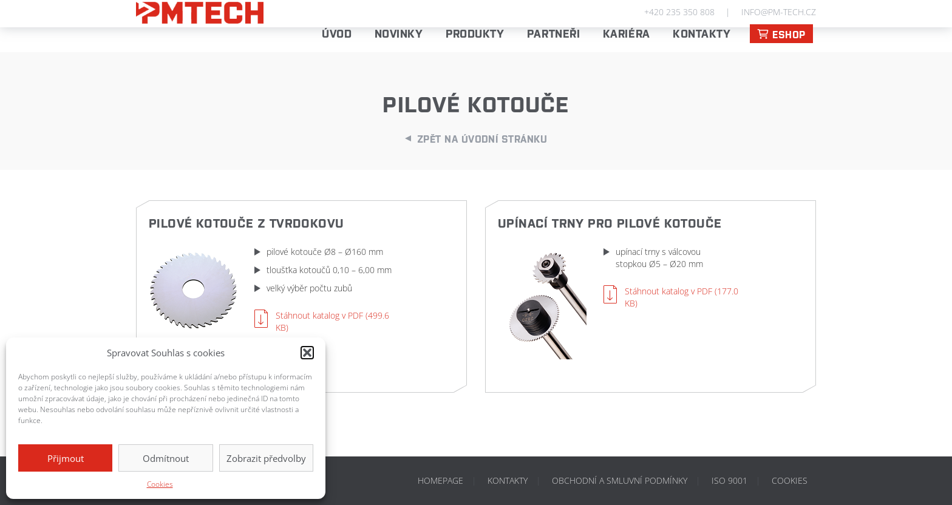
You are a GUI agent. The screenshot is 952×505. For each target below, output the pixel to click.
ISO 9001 (729, 480)
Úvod (337, 32)
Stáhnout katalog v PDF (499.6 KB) (332, 321)
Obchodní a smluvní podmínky (619, 480)
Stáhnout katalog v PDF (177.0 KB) (681, 297)
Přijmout (65, 458)
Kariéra (626, 32)
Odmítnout (166, 458)
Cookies (160, 484)
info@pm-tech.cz (778, 12)
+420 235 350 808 (679, 12)
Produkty (475, 32)
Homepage (440, 480)
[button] (307, 353)
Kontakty (701, 32)
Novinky (399, 32)
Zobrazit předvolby (266, 458)
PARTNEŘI (553, 32)
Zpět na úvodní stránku (482, 138)
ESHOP (781, 34)
